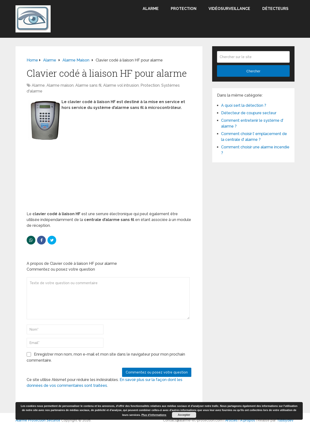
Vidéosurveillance (229, 8)
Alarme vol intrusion (121, 85)
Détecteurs (275, 8)
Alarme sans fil (88, 85)
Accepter (184, 415)
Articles (231, 420)
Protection (183, 8)
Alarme (151, 8)
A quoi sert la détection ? (243, 105)
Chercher (253, 71)
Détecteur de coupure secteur (248, 113)
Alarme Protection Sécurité (38, 420)
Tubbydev (285, 420)
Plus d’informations (153, 414)
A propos (247, 420)
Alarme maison (60, 85)
